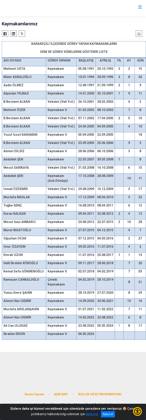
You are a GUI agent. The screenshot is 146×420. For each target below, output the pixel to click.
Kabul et (108, 414)
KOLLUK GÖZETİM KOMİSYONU (99, 394)
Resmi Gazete (34, 394)
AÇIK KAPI (61, 394)
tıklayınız (92, 414)
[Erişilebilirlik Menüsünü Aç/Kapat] (137, 411)
